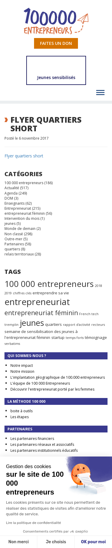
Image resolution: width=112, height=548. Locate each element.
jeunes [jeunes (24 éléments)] (32, 322)
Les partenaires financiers (32, 438)
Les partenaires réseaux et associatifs (42, 444)
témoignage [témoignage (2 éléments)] (96, 337)
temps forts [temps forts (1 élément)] (75, 338)
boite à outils (21, 410)
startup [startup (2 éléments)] (58, 337)
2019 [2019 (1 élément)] (8, 293)
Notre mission (22, 371)
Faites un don (56, 43)
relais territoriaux (19, 254)
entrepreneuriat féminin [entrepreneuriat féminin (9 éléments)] (41, 313)
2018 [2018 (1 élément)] (98, 286)
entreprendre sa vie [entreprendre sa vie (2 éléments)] (51, 293)
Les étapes (19, 416)
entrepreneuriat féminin (24, 213)
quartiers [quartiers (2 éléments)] (53, 324)
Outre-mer (13, 238)
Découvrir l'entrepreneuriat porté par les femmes (52, 389)
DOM (8, 198)
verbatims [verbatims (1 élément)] (12, 344)
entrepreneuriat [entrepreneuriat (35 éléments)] (37, 302)
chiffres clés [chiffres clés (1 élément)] (22, 293)
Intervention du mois (21, 218)
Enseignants (14, 203)
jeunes (10, 223)
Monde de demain (20, 228)
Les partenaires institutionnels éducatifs (44, 450)
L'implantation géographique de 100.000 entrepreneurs (57, 377)
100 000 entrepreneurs (23, 182)
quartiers (12, 249)
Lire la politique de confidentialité (33, 523)
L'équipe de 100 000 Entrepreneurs (40, 383)
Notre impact (21, 365)
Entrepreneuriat (17, 208)
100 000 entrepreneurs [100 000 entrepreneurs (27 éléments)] (49, 283)
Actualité (11, 187)
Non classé (13, 233)
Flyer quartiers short (23, 156)
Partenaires (14, 244)
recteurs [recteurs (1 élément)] (98, 325)
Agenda (11, 193)
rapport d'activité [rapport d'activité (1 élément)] (76, 325)
